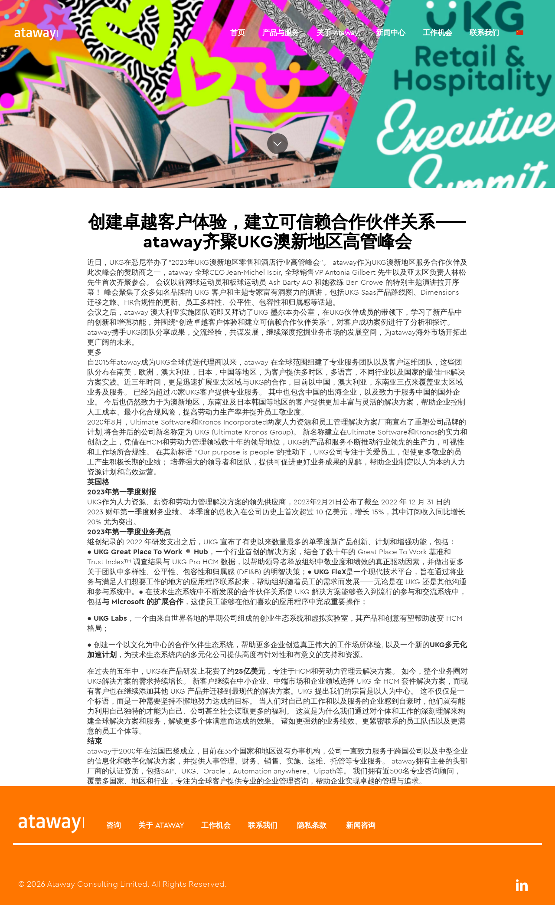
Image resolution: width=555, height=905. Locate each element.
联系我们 (263, 825)
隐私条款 (310, 825)
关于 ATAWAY (161, 825)
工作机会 (216, 825)
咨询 (113, 825)
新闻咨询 (359, 825)
